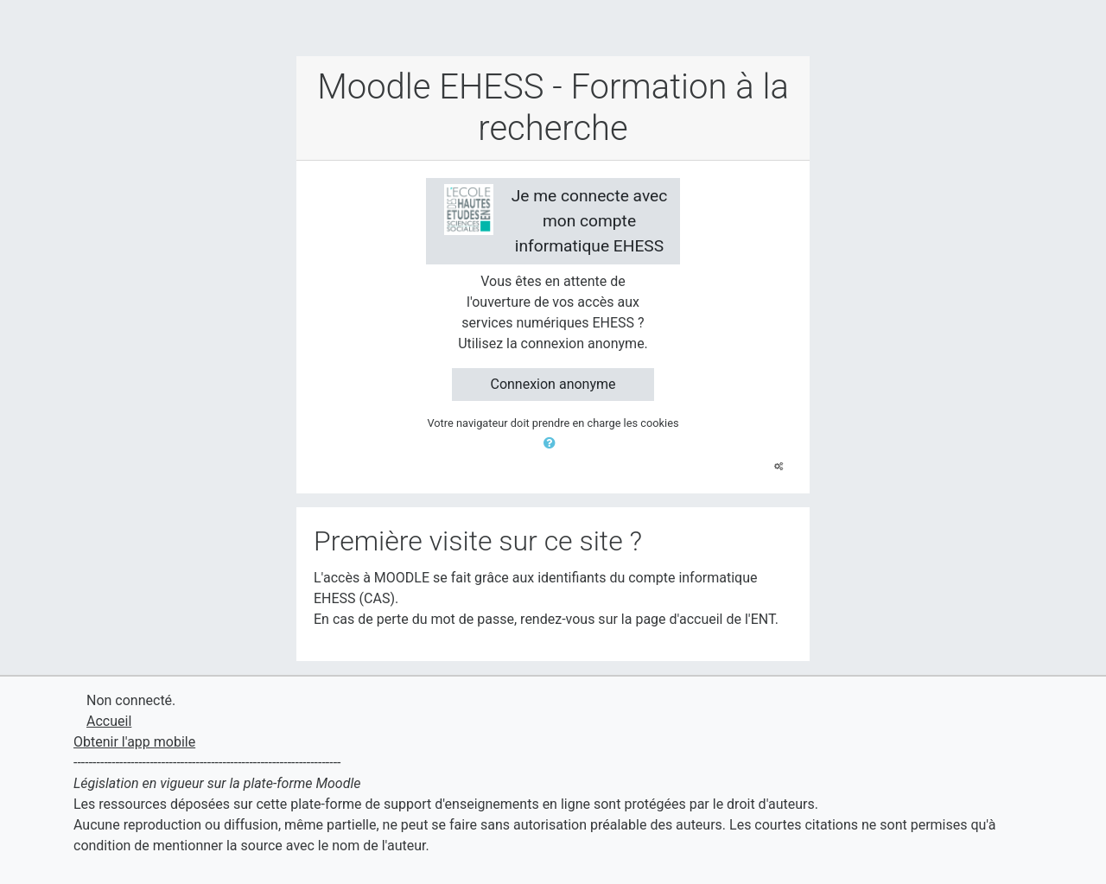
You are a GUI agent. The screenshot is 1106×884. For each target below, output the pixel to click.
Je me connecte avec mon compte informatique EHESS (556, 220)
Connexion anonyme (552, 384)
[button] (553, 443)
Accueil (108, 721)
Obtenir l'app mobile (134, 742)
